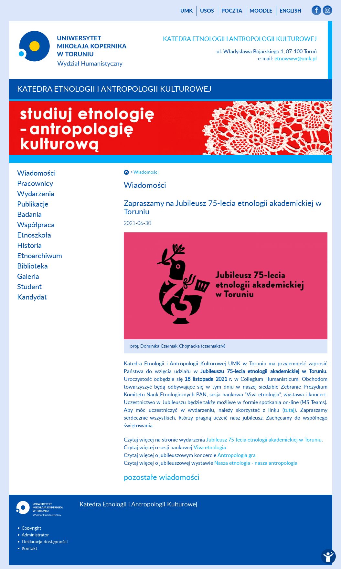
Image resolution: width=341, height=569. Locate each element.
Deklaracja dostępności (45, 542)
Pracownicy (35, 183)
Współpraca (36, 225)
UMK (186, 11)
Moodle (261, 11)
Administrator (35, 535)
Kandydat (32, 297)
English (290, 11)
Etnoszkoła (34, 235)
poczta (231, 11)
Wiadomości (36, 173)
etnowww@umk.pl (295, 58)
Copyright (31, 528)
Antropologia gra (237, 455)
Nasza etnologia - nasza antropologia (256, 463)
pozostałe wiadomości (161, 478)
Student (29, 286)
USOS (207, 11)
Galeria (28, 276)
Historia (29, 245)
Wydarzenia (35, 194)
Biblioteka (32, 266)
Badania (29, 214)
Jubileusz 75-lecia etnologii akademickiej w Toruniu (264, 439)
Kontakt (29, 548)
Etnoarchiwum (39, 255)
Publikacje (32, 204)
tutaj (289, 410)
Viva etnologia (210, 447)
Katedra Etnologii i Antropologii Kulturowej (114, 89)
